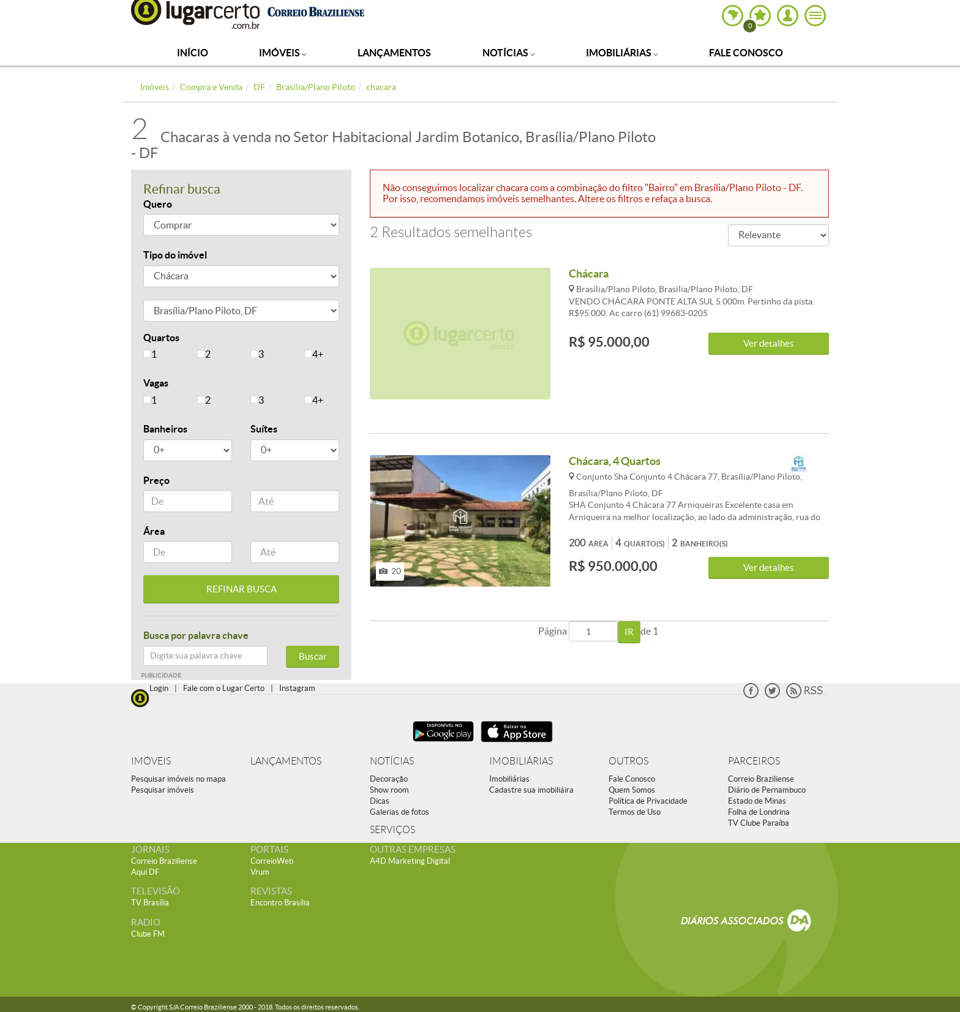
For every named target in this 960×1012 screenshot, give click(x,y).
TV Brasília (150, 902)
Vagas (155, 382)
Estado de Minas (757, 801)
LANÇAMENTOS (285, 761)
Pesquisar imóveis (162, 790)
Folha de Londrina (759, 812)
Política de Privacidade (648, 801)
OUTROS (628, 761)
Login (158, 688)
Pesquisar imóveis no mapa (178, 779)
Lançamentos (394, 52)
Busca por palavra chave (196, 635)
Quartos (161, 337)
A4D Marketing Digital (410, 861)
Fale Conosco (746, 52)
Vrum (259, 872)
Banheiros (165, 428)
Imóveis (283, 52)
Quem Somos (632, 790)
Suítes (263, 428)
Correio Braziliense (761, 779)
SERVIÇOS (392, 830)
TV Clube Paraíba (758, 823)
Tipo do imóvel (175, 254)
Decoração (389, 779)
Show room (389, 790)
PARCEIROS (754, 761)
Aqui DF (145, 872)
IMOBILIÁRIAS (521, 761)
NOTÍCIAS (392, 761)
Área (154, 531)
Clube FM (148, 933)
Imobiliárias (622, 52)
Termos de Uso (635, 812)
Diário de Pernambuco (767, 790)
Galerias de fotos (399, 812)
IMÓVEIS (151, 761)
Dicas (379, 801)
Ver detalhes (768, 343)
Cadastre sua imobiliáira (531, 790)
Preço (156, 480)
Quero (157, 204)
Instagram (297, 688)
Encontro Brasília (280, 902)
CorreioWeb (271, 861)
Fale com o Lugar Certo (223, 688)
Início (192, 52)
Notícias (508, 52)
